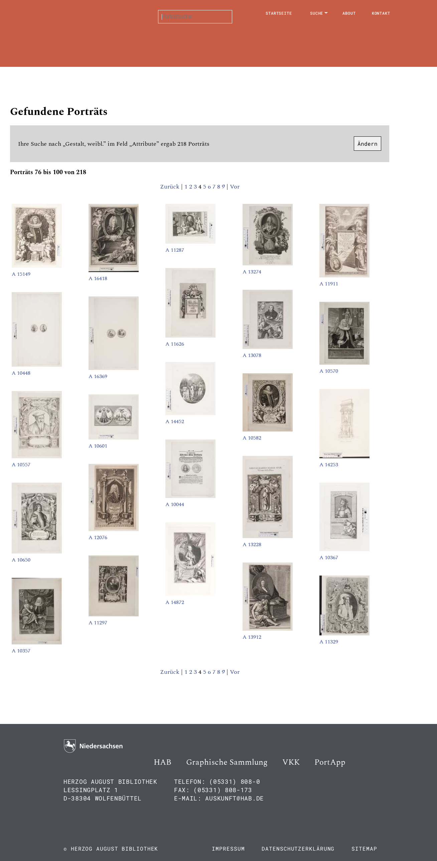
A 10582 (252, 438)
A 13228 (252, 544)
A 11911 (328, 284)
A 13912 (252, 637)
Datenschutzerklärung (298, 848)
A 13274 (252, 272)
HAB (162, 762)
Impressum (228, 848)
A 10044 (174, 504)
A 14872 (174, 602)
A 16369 (98, 376)
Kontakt (381, 13)
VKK (291, 762)
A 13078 (252, 355)
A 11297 (98, 623)
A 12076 (98, 537)
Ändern (367, 143)
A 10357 (21, 651)
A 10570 (328, 371)
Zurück (169, 186)
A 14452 (174, 421)
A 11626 (174, 344)
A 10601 (98, 446)
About (349, 13)
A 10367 (328, 558)
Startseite (279, 13)
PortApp (329, 762)
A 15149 (21, 274)
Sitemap (364, 848)
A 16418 (98, 278)
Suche (316, 13)
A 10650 (21, 560)
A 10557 (21, 465)
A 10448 (21, 373)
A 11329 (328, 642)
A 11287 (174, 250)
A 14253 (328, 465)
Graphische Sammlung (227, 762)
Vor (235, 186)
